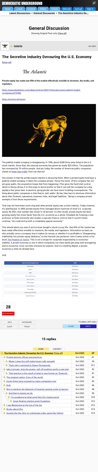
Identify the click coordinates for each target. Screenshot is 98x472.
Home (7, 9)
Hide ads (67, 9)
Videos (43, 9)
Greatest (31, 9)
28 (8, 307)
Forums (54, 9)
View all (62, 33)
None (40, 349)
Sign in (90, 9)
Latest (20, 9)
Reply (88, 326)
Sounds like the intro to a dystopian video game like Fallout (34, 413)
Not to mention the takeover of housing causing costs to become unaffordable (44, 389)
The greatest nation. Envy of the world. (24, 377)
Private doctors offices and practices (24, 357)
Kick (8, 385)
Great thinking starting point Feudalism (31, 401)
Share (71, 326)
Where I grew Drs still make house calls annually (32, 361)
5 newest (57, 349)
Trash (27, 327)
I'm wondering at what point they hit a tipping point (35, 397)
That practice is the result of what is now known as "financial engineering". (44, 373)
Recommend (8, 314)
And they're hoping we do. (21, 393)
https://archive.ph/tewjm (13, 99)
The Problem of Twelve (18, 239)
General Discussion (44, 13)
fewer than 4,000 (19, 171)
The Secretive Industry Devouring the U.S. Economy (28, 353)
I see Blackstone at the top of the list (24, 405)
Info (10, 322)
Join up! (78, 9)
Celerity (18, 46)
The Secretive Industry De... (73, 13)
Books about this (14, 409)
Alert (9, 327)
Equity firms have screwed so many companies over (31, 381)
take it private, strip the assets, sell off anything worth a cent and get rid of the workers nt (49, 369)
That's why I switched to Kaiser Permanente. (30, 365)
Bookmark (27, 322)
